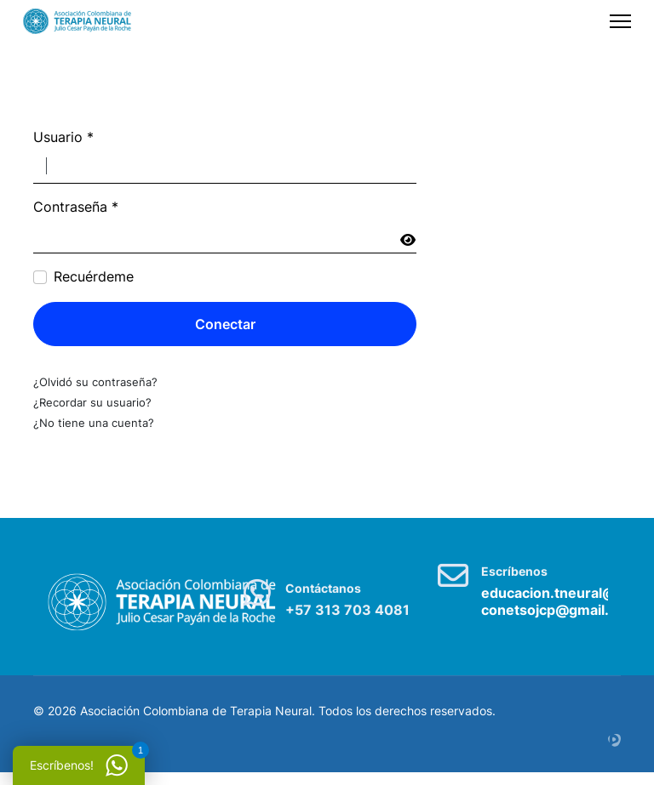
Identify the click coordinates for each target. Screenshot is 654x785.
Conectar (225, 324)
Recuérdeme (94, 277)
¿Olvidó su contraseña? (95, 382)
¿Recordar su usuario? (92, 402)
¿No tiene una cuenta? (93, 422)
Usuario (63, 137)
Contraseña (75, 207)
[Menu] (620, 21)
